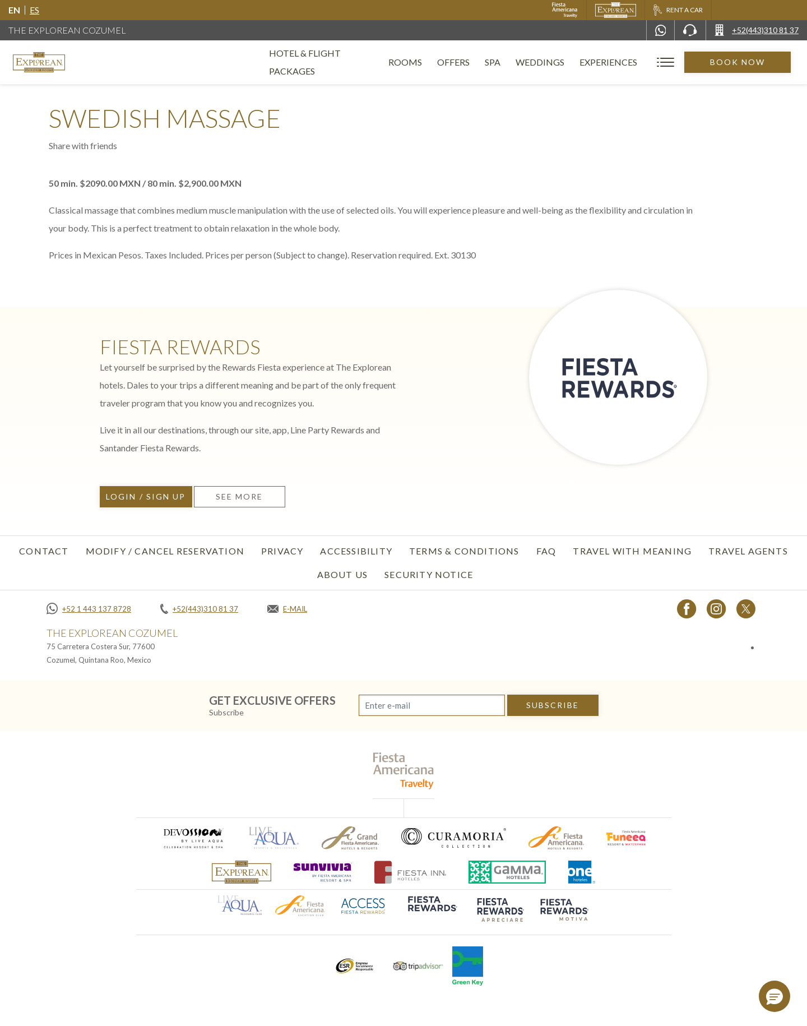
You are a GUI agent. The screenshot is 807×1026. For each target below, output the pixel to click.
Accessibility (356, 551)
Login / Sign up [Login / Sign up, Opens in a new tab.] (146, 496)
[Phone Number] (690, 30)
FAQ (546, 551)
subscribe (552, 705)
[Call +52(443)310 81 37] (756, 30)
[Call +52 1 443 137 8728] (89, 609)
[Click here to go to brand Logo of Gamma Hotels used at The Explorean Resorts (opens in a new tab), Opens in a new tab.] (507, 872)
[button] (774, 996)
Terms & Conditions (464, 551)
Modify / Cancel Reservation (165, 551)
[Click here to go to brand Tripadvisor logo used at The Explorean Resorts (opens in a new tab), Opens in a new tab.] (418, 966)
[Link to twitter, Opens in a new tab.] (745, 608)
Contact (43, 551)
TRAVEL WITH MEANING (632, 551)
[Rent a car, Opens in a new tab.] (678, 10)
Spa (508, 62)
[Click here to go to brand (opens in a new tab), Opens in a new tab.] (193, 837)
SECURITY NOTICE (428, 574)
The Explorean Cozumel (67, 30)
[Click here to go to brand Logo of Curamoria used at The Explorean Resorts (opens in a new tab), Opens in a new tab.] (453, 838)
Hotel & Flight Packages (328, 66)
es (34, 9)
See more (239, 496)
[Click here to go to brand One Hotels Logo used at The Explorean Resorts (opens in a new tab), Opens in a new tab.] (581, 872)
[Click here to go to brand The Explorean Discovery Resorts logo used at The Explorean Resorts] (241, 872)
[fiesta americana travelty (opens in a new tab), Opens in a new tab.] (404, 770)
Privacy (282, 551)
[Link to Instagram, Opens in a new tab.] (716, 608)
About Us (342, 574)
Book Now (745, 62)
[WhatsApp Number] (661, 30)
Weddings (555, 62)
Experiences (623, 62)
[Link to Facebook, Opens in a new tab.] (687, 608)
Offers (468, 62)
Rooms (420, 62)
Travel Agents (748, 551)
